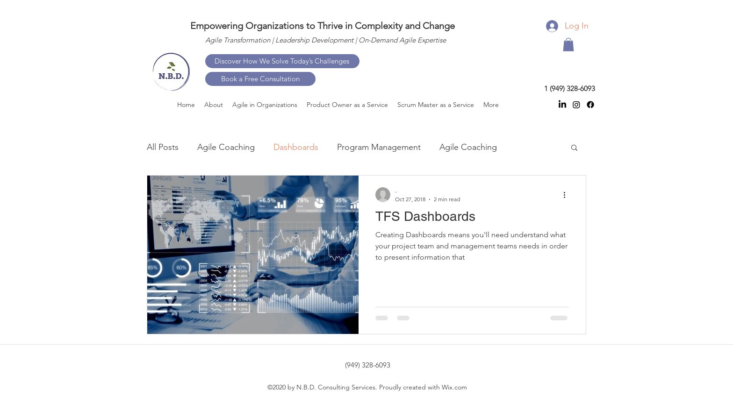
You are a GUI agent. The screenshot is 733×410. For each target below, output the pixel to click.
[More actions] (567, 194)
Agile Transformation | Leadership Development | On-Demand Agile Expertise (325, 39)
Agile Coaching (226, 147)
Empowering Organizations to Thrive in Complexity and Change (322, 25)
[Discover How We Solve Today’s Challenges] (282, 61)
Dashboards (295, 147)
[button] (568, 44)
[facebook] (590, 104)
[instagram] (576, 104)
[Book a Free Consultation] (260, 79)
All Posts (163, 147)
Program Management (379, 147)
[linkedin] (562, 104)
